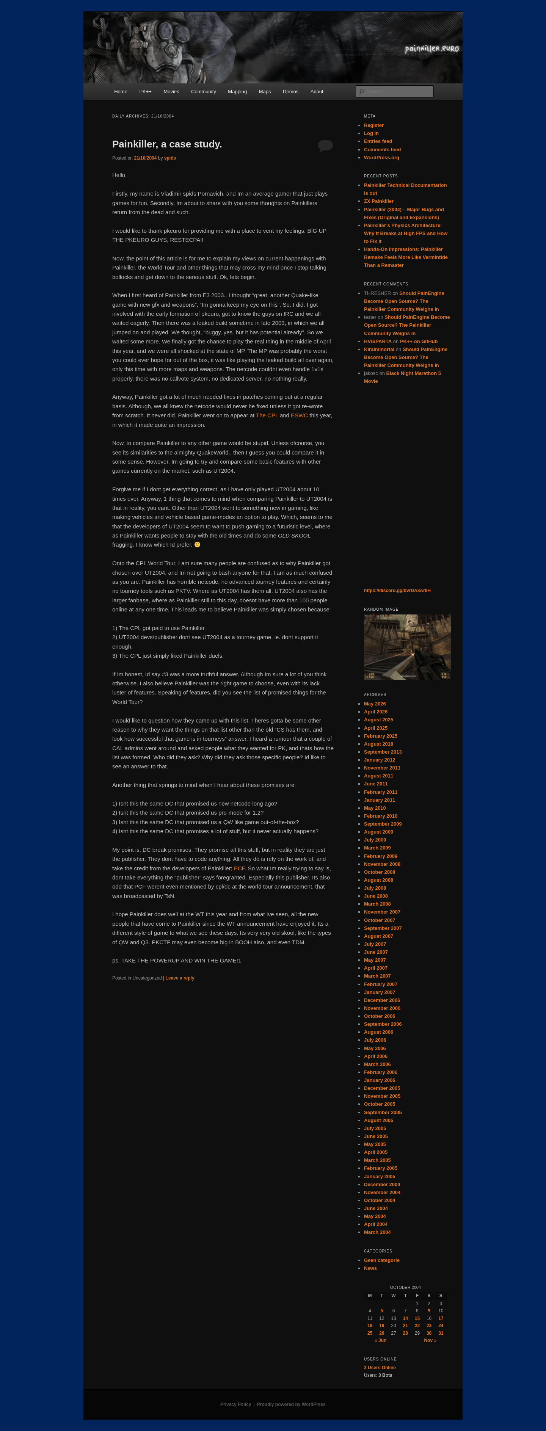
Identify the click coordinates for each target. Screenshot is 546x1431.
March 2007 (377, 976)
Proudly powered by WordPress (291, 1404)
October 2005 (379, 1104)
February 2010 (380, 816)
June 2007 (376, 952)
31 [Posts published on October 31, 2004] (440, 1333)
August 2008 (378, 880)
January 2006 (379, 1080)
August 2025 (378, 720)
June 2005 (376, 1136)
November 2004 (382, 1192)
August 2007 (378, 936)
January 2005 (379, 1176)
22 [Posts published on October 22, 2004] (417, 1325)
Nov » (430, 1340)
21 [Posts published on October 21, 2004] (405, 1325)
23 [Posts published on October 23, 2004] (429, 1325)
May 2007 (375, 960)
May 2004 (375, 1216)
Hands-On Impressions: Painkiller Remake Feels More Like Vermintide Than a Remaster (406, 257)
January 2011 (379, 800)
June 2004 (376, 1208)
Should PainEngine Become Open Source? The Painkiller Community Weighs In (404, 301)
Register (374, 125)
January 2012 (379, 760)
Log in (371, 133)
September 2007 (383, 928)
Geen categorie (382, 1260)
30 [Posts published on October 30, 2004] (429, 1333)
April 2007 (376, 968)
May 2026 (375, 704)
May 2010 (375, 808)
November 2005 (382, 1096)
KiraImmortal (379, 349)
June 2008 (376, 896)
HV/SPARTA (378, 341)
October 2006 (379, 1016)
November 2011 (382, 768)
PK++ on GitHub (419, 341)
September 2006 (383, 1024)
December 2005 (382, 1088)
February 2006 (380, 1072)
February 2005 (380, 1168)
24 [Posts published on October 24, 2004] (440, 1325)
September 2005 (383, 1112)
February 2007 (380, 984)
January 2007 (379, 992)
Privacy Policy (235, 1404)
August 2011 (378, 776)
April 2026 (376, 712)
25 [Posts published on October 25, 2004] (369, 1333)
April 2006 (376, 1056)
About (317, 91)
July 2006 (375, 1040)
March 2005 (377, 1160)
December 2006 (382, 1000)
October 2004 (379, 1200)
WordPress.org (381, 157)
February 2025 (380, 736)
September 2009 (383, 824)
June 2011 (376, 784)
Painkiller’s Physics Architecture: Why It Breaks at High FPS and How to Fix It (405, 233)
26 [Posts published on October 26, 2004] (381, 1333)
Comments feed (382, 149)
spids (170, 158)
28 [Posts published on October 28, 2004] (405, 1333)
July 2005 (375, 1128)
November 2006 (382, 1008)
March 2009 (377, 848)
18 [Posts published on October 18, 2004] (369, 1325)
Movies (171, 91)
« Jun (380, 1340)
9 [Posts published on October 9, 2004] (429, 1310)
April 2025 (376, 728)
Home (120, 91)
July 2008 (375, 888)
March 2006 (377, 1064)
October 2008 (379, 872)
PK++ (145, 91)
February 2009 (380, 856)
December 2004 (382, 1184)
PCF (239, 868)
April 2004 (376, 1224)
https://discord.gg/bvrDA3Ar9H (397, 590)
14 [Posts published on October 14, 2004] (405, 1318)
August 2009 (378, 832)
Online (380, 1367)
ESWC (299, 415)
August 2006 (378, 1032)
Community (203, 91)
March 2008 (377, 904)
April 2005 (376, 1152)
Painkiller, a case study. (167, 144)
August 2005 (378, 1120)
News (370, 1268)
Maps (265, 91)
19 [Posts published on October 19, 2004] (381, 1325)
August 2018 (378, 744)
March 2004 (377, 1232)
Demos (290, 91)
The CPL (267, 415)
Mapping (237, 91)
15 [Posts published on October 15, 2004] (417, 1318)
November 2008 (382, 864)
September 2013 (383, 752)
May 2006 (375, 1048)
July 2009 (375, 840)
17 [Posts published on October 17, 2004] (440, 1318)
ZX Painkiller (379, 201)
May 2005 (375, 1144)
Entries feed (378, 141)
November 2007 (382, 912)
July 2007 (375, 944)
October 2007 (379, 920)
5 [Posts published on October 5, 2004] (381, 1310)
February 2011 (380, 792)
